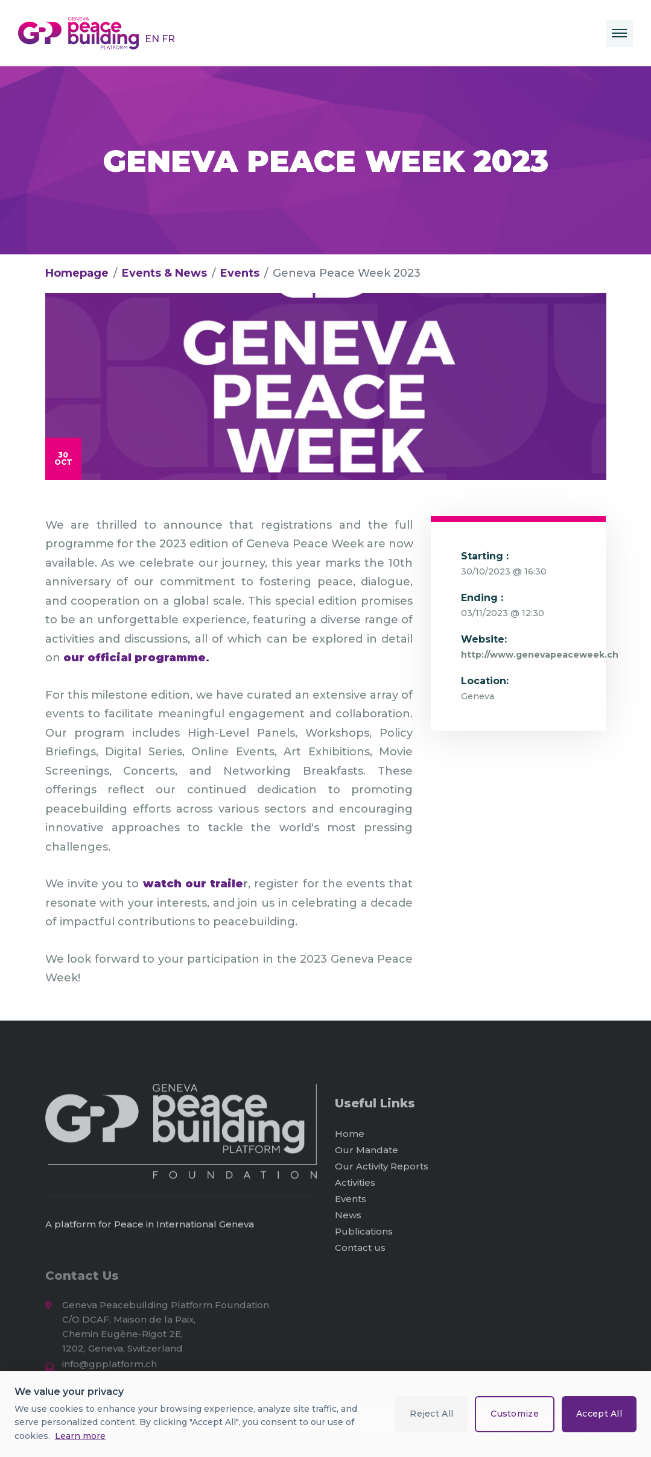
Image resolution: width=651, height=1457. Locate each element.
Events (239, 273)
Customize (515, 1413)
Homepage (77, 273)
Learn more (80, 1435)
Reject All (431, 1413)
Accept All (599, 1413)
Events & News (164, 273)
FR (168, 39)
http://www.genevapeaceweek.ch (539, 654)
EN (153, 39)
